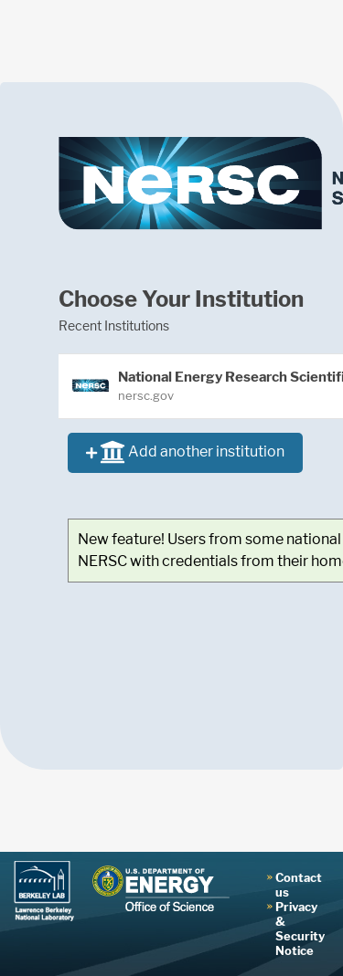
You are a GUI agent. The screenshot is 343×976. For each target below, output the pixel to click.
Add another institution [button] (185, 453)
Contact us (298, 884)
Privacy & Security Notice (300, 928)
